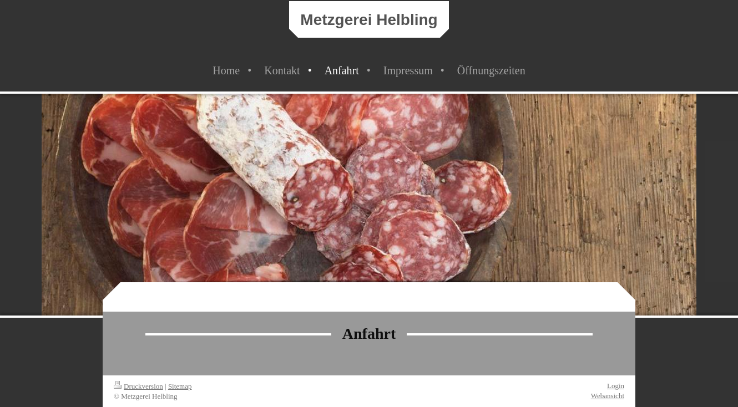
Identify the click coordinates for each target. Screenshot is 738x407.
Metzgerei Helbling (368, 19)
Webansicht (607, 395)
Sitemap (180, 386)
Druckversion (138, 386)
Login (615, 385)
